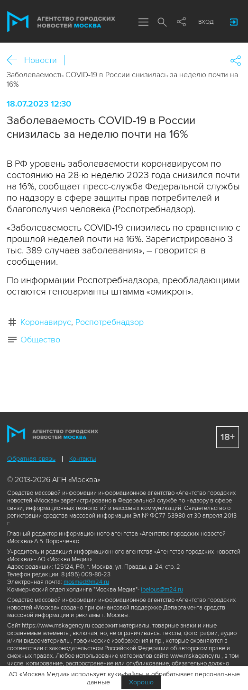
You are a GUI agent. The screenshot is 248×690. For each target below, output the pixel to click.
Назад (15, 60)
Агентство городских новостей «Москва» (61, 22)
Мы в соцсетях (181, 22)
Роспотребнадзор (109, 322)
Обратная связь (31, 459)
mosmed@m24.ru (86, 582)
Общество (40, 339)
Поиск (162, 22)
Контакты (82, 459)
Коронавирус (45, 322)
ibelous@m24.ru (162, 589)
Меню (143, 22)
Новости (40, 60)
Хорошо (141, 682)
